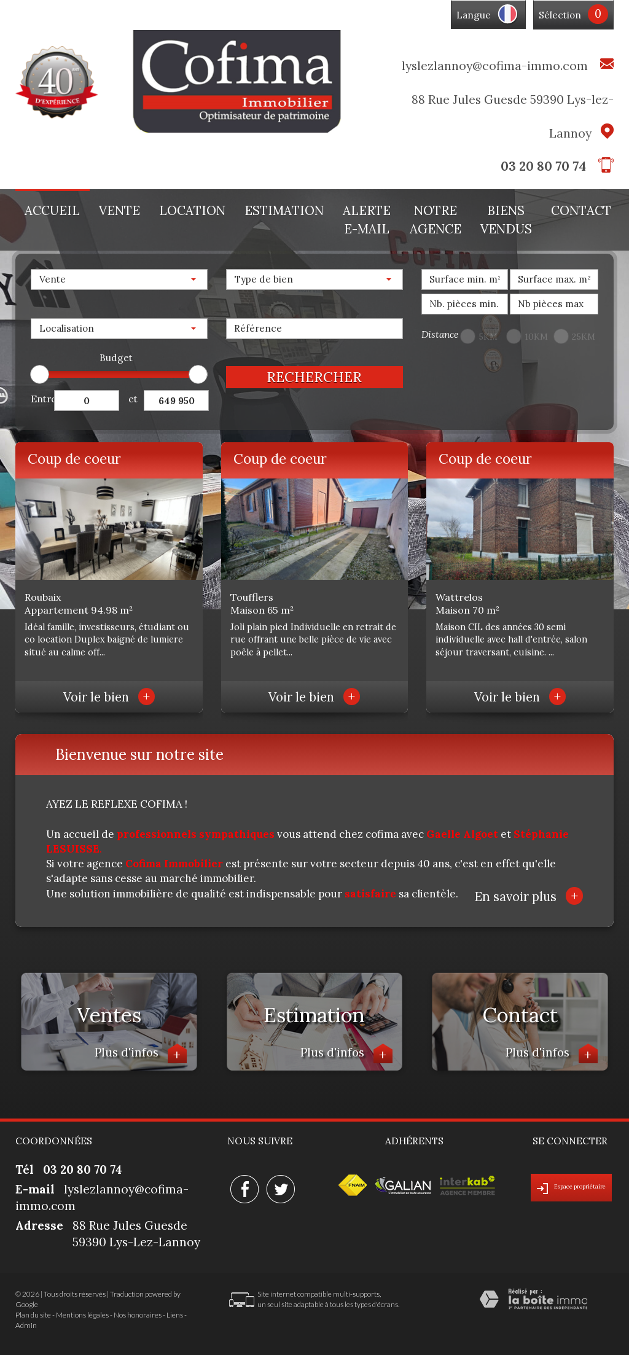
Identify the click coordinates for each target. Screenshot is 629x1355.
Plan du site (33, 1314)
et (133, 399)
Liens (174, 1314)
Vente (119, 211)
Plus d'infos (141, 1054)
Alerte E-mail (367, 220)
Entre (42, 399)
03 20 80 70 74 (543, 166)
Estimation (284, 211)
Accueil (52, 211)
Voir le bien (109, 697)
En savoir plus (528, 896)
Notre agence (435, 220)
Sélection (560, 15)
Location (192, 211)
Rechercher (314, 377)
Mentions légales (82, 1314)
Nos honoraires (138, 1314)
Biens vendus (506, 220)
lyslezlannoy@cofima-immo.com (495, 65)
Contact (581, 211)
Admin (26, 1325)
